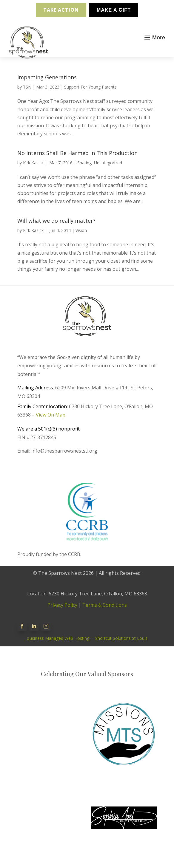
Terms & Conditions (104, 605)
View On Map (50, 414)
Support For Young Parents (90, 87)
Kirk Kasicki (33, 162)
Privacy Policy (62, 605)
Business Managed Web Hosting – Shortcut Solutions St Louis (87, 638)
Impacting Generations (47, 77)
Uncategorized (108, 162)
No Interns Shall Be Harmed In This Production (77, 153)
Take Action (61, 10)
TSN (27, 87)
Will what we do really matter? (56, 220)
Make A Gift (114, 10)
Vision (81, 230)
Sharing (84, 162)
